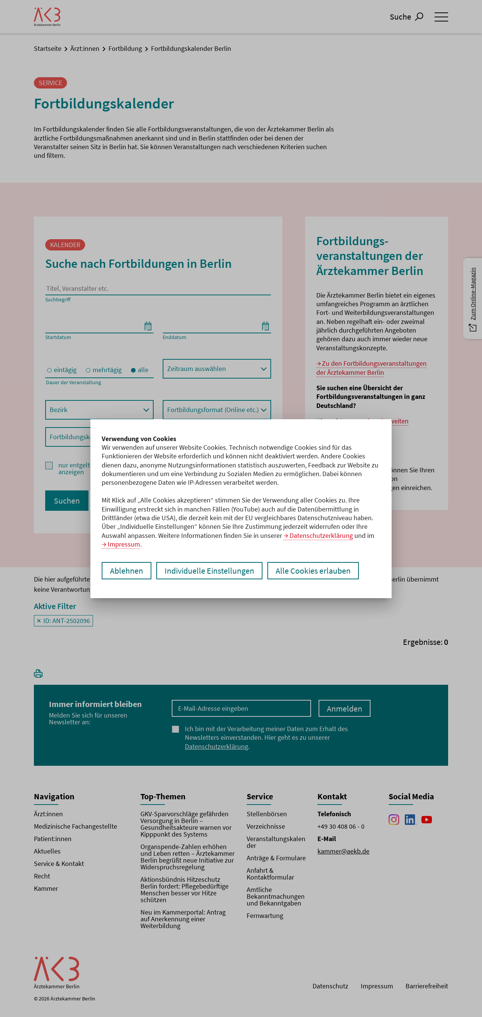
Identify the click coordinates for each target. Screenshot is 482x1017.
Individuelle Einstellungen (209, 570)
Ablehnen (126, 570)
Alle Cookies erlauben (313, 570)
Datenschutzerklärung (321, 535)
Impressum (124, 544)
